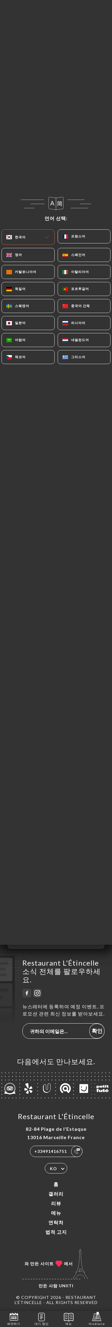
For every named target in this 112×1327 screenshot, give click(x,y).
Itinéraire (97, 1318)
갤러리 (56, 1193)
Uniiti (66, 1285)
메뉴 (56, 1213)
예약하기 (13, 1318)
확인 (97, 1030)
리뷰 (56, 1203)
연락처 (56, 1222)
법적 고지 (56, 1232)
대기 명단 (42, 1318)
